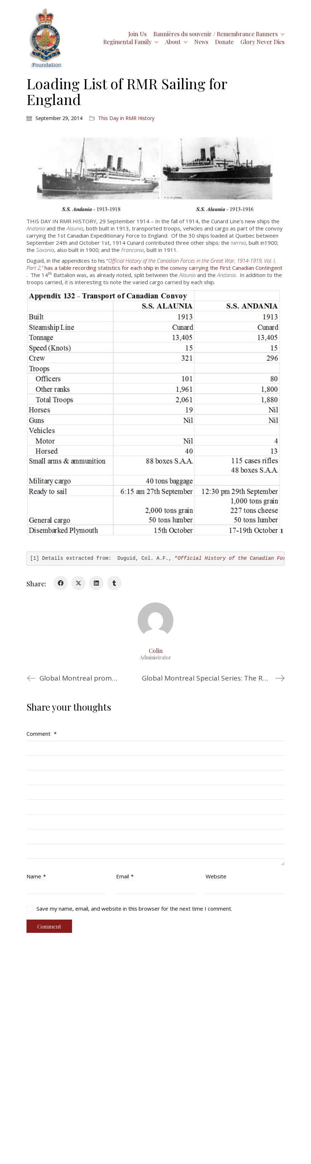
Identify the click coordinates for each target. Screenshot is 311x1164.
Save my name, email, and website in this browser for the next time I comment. (134, 908)
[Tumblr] (114, 583)
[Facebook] (60, 583)
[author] (155, 620)
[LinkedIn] (96, 583)
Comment (42, 733)
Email (125, 876)
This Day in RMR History (126, 118)
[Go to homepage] (46, 37)
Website (216, 876)
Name (36, 876)
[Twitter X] (78, 583)
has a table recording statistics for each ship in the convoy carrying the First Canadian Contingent (154, 264)
